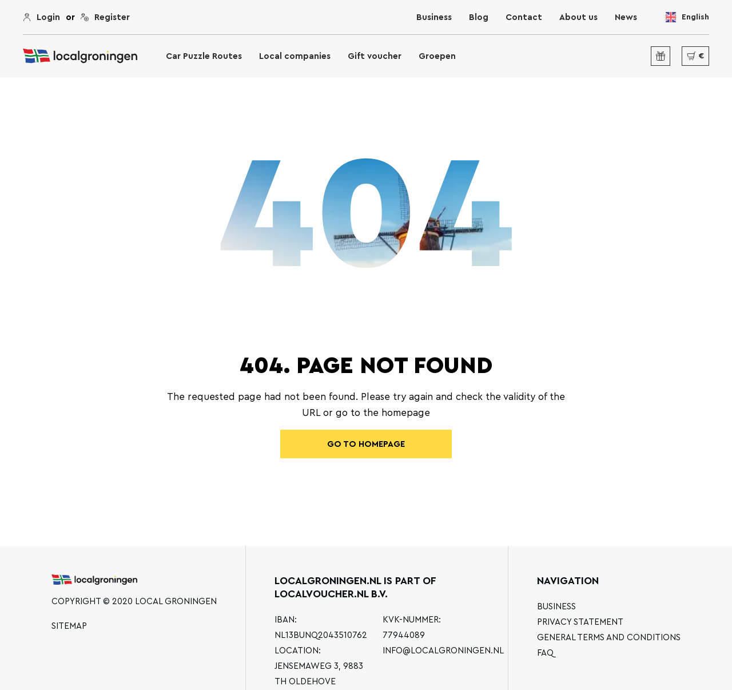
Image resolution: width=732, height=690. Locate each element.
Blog (478, 17)
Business (434, 17)
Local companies (295, 56)
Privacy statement (580, 622)
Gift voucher (374, 56)
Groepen (437, 56)
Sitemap (69, 626)
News (626, 17)
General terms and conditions (609, 637)
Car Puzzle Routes (204, 56)
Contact (524, 17)
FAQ (545, 653)
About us (578, 17)
